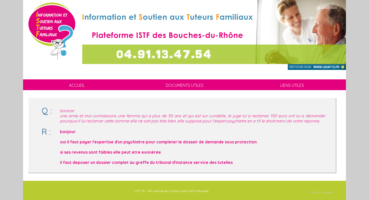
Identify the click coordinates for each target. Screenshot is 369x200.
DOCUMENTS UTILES (184, 85)
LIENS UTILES (292, 85)
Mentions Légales (322, 192)
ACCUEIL (77, 85)
